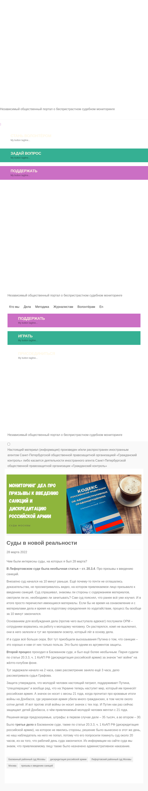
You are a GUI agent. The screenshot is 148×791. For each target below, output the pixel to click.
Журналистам (96, 187)
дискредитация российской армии (68, 759)
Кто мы (28, 187)
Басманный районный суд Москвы (26, 759)
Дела (47, 187)
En (146, 187)
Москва (12, 765)
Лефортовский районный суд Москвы (111, 759)
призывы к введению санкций (37, 765)
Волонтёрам (125, 187)
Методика (68, 187)
